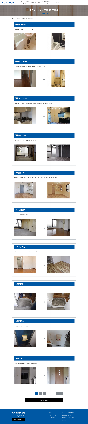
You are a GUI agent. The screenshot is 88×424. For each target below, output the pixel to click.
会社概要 (57, 2)
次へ (59, 393)
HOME (13, 18)
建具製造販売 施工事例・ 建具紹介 (69, 417)
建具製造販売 (52, 417)
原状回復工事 (52, 420)
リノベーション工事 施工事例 (68, 412)
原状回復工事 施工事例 (35, 2)
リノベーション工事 (53, 415)
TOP (50, 412)
